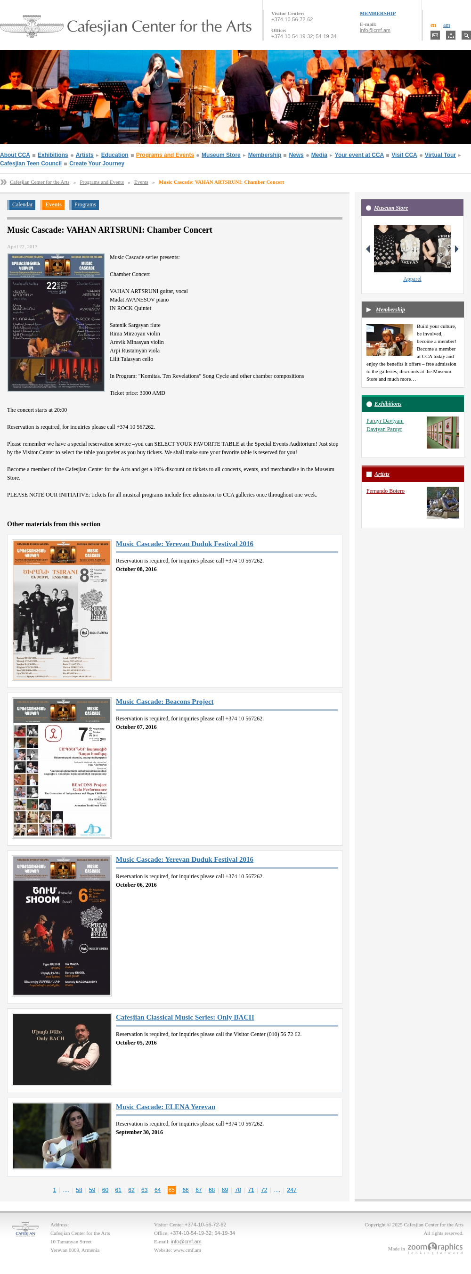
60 (105, 1190)
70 (238, 1190)
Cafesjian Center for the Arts (39, 182)
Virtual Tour (440, 155)
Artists (85, 155)
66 (185, 1190)
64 (157, 1190)
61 (118, 1190)
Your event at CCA (359, 155)
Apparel (412, 279)
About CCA (15, 155)
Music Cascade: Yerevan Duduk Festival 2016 (184, 543)
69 (225, 1190)
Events (141, 182)
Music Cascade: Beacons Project (165, 701)
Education (115, 155)
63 (144, 1190)
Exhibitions (53, 155)
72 (264, 1190)
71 (251, 1190)
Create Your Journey (96, 163)
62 (131, 1190)
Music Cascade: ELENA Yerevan (165, 1107)
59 (92, 1190)
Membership (265, 155)
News (296, 155)
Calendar (22, 204)
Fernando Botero (385, 491)
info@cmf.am (375, 30)
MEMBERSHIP (378, 13)
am (446, 25)
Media (319, 155)
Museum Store (221, 155)
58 (79, 1190)
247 (292, 1190)
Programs (85, 204)
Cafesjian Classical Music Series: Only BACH (185, 1017)
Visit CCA (404, 155)
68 (212, 1190)
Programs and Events (165, 155)
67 (198, 1190)
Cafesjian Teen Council (31, 163)
